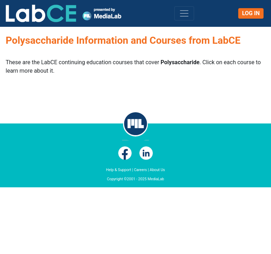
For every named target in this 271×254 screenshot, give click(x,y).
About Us (157, 170)
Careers (140, 170)
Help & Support (118, 170)
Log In (251, 13)
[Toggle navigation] (184, 13)
